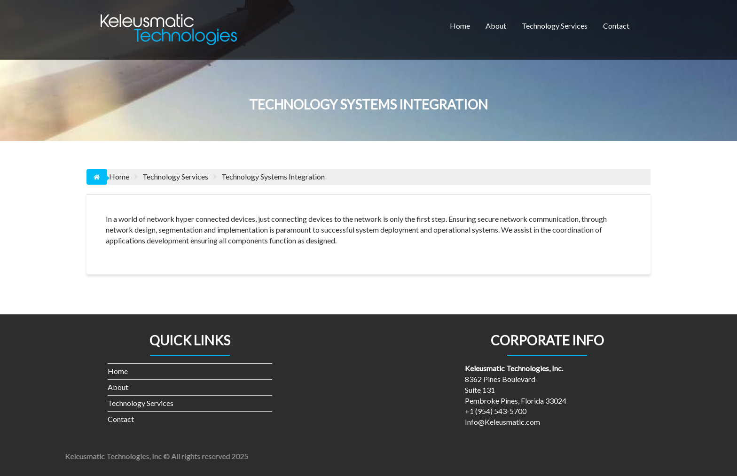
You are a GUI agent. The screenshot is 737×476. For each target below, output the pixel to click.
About (496, 25)
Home (460, 25)
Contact (616, 25)
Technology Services (555, 25)
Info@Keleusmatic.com (502, 421)
